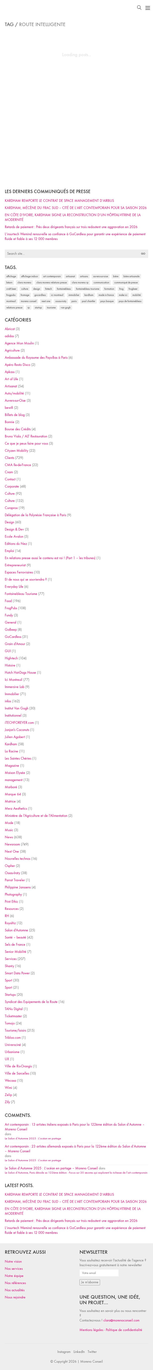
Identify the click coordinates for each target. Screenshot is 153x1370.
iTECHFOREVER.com (19, 723)
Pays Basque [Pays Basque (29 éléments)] (107, 301)
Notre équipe (14, 1276)
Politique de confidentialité (124, 1330)
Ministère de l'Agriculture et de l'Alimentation (36, 816)
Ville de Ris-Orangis (18, 1066)
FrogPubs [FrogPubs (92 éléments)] (11, 294)
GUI (8, 651)
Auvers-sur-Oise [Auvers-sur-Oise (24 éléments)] (100, 276)
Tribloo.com (13, 1038)
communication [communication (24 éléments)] (101, 282)
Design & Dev (14, 529)
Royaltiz (10, 923)
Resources (12, 909)
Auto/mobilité (14, 393)
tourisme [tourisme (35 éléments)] (51, 307)
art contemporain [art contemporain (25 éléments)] (52, 276)
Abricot (10, 329)
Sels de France (15, 944)
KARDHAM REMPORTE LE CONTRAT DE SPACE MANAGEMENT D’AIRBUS (59, 201)
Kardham (11, 744)
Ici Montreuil (13, 680)
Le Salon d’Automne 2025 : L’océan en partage (33, 1138)
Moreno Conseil (91, 1361)
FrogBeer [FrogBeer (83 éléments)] (133, 288)
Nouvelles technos (17, 859)
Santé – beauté (15, 937)
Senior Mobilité (15, 952)
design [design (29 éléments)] (36, 288)
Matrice (10, 801)
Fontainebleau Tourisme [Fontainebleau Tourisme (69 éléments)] (87, 288)
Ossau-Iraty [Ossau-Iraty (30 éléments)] (60, 301)
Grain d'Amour (15, 644)
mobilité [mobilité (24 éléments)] (136, 294)
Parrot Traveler (15, 880)
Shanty (9, 966)
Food (8, 601)
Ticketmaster (13, 1016)
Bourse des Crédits (18, 429)
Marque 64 (13, 794)
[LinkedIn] (79, 1352)
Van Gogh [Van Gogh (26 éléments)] (66, 307)
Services (11, 959)
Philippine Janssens (18, 887)
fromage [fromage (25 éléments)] (25, 294)
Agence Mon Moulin (19, 343)
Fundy (9, 615)
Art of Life (11, 379)
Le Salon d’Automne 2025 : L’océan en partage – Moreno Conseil (51, 1168)
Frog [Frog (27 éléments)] (121, 288)
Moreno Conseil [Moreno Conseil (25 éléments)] (28, 301)
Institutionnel (13, 715)
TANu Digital (14, 1009)
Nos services (14, 1269)
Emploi (9, 551)
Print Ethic (11, 902)
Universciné (13, 1045)
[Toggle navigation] (147, 8)
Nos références (15, 1283)
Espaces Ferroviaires (19, 572)
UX (7, 1059)
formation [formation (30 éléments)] (109, 288)
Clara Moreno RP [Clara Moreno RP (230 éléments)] (80, 282)
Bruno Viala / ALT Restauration (26, 436)
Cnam (9, 472)
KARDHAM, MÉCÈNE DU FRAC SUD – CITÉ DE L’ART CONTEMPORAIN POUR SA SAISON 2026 (76, 208)
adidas (9, 336)
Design (9, 522)
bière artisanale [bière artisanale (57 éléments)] (131, 276)
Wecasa (10, 1081)
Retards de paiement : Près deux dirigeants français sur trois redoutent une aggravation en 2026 (71, 227)
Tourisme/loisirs (15, 1030)
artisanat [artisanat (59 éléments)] (70, 276)
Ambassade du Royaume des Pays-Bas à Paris (36, 358)
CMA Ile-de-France (18, 465)
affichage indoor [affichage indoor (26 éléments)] (29, 276)
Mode (9, 823)
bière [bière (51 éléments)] (115, 276)
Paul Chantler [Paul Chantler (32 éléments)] (88, 301)
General (10, 622)
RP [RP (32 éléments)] (28, 307)
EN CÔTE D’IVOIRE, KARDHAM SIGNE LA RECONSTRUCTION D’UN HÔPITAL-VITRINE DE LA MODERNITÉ (73, 217)
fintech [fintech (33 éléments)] (48, 288)
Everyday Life (14, 587)
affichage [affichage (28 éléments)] (11, 276)
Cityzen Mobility (16, 451)
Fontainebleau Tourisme (21, 594)
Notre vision (13, 1261)
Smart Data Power (17, 973)
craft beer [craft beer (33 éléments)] (11, 288)
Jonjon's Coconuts (17, 730)
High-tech (11, 658)
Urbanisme (12, 1052)
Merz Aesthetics (16, 808)
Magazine (12, 766)
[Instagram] (64, 1352)
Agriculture (12, 350)
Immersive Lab (14, 687)
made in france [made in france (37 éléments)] (106, 294)
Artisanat (11, 386)
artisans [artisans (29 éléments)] (84, 276)
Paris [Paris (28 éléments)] (74, 301)
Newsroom (12, 844)
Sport (8, 980)
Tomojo (10, 1023)
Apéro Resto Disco (17, 365)
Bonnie (9, 422)
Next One (12, 851)
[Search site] (139, 8)
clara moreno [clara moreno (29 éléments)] (24, 282)
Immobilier (12, 694)
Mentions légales (91, 1330)
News (9, 837)
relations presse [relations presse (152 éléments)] (14, 307)
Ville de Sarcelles (17, 1073)
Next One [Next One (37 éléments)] (46, 301)
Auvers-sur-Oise (15, 400)
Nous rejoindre (15, 1297)
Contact (10, 479)
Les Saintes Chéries (18, 758)
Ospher (10, 866)
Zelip (8, 1095)
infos (8, 701)
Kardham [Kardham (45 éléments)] (88, 294)
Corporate (12, 486)
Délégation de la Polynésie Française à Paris (35, 515)
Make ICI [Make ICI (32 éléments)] (123, 294)
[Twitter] (92, 1352)
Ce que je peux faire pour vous (26, 443)
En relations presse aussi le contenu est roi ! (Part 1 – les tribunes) (50, 558)
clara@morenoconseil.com (121, 1320)
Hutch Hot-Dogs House (20, 672)
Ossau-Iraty (12, 873)
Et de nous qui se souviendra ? (26, 579)
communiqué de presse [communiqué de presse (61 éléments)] (126, 282)
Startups (10, 995)
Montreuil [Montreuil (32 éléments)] (11, 301)
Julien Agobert (15, 737)
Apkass (10, 372)
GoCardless (13, 637)
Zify (7, 1102)
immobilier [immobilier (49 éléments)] (74, 294)
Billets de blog (15, 415)
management (14, 780)
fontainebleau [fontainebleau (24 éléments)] (64, 288)
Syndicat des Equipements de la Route (31, 1002)
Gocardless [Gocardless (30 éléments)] (40, 294)
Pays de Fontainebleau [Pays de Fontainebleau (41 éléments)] (130, 301)
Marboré (11, 787)
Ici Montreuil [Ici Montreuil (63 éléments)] (57, 294)
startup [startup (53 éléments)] (38, 307)
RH (7, 916)
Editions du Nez (16, 544)
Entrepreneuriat (15, 565)
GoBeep (11, 630)
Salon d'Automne (16, 930)
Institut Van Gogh (16, 708)
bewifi (9, 408)
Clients (9, 458)
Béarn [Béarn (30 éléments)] (9, 282)
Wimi (8, 1088)
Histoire (10, 665)
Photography (13, 894)
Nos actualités (15, 1290)
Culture (10, 494)
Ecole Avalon (14, 536)
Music (9, 830)
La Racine (11, 751)
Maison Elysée (15, 773)
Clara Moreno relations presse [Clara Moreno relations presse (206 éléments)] (51, 282)
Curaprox (11, 508)
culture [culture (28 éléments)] (24, 288)
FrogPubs (11, 608)
